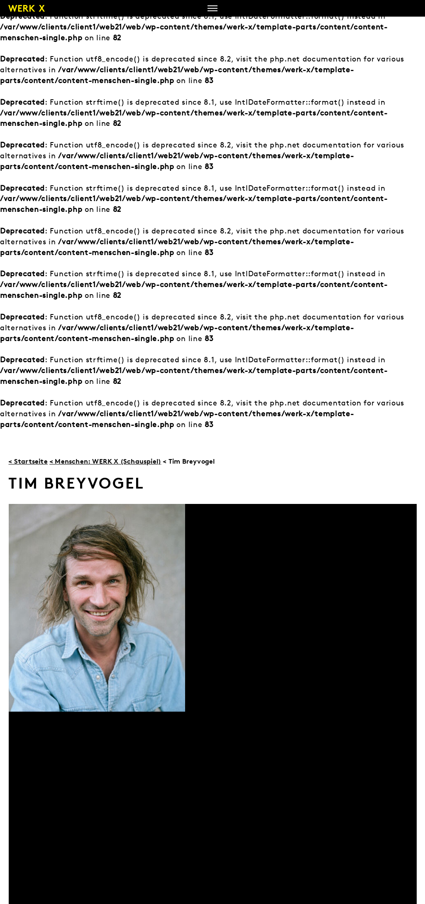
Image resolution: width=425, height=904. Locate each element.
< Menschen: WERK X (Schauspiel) (105, 461)
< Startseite (27, 461)
